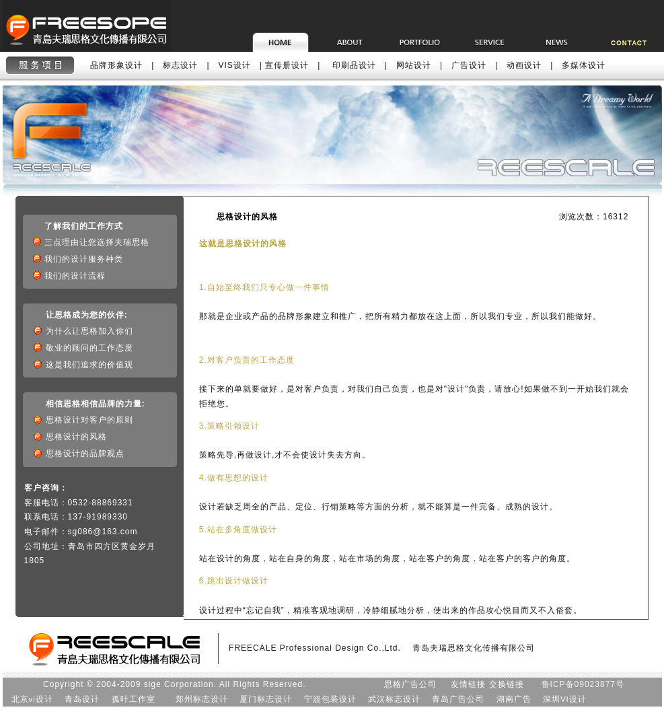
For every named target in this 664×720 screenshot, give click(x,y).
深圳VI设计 (565, 699)
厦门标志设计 (265, 699)
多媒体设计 (583, 65)
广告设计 (468, 65)
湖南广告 (513, 699)
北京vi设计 (32, 699)
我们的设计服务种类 (88, 259)
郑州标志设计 (202, 699)
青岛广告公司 (458, 699)
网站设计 (413, 65)
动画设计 (524, 65)
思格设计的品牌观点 (85, 453)
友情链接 (468, 684)
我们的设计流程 (79, 276)
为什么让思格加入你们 (89, 331)
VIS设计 (235, 65)
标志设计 (180, 65)
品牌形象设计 (116, 65)
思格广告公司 (410, 684)
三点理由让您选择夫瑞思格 (101, 242)
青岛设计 (82, 699)
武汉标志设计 (394, 699)
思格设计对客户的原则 (89, 420)
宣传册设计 (287, 65)
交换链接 (506, 684)
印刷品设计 (354, 65)
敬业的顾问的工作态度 (89, 348)
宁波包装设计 (330, 699)
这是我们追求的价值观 (89, 365)
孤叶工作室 (133, 699)
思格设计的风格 (82, 437)
